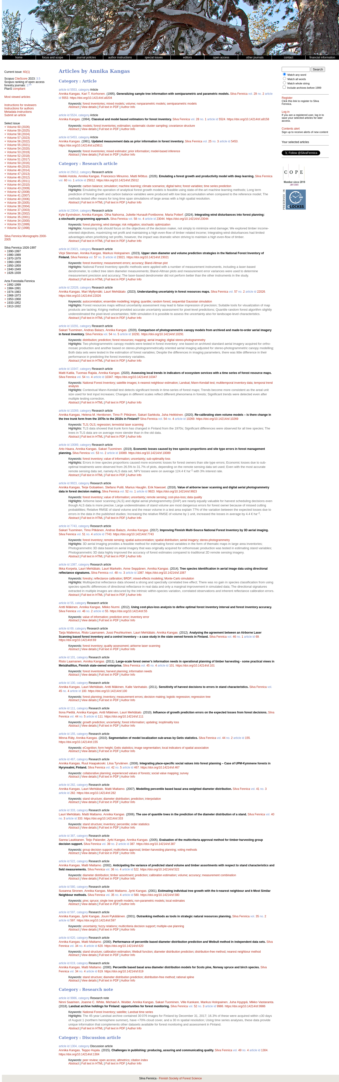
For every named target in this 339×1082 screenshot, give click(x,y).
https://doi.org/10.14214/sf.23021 (148, 257)
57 (95, 257)
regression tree (200, 696)
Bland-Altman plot (156, 263)
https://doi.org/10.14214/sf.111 (123, 716)
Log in (286, 111)
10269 (190, 419)
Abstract (73, 107)
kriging (135, 301)
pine (85, 900)
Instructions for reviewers (20, 105)
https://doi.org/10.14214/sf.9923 (176, 491)
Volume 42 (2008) (18, 192)
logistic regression (178, 696)
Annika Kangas (69, 93)
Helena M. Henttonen (96, 414)
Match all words (296, 79)
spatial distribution (166, 540)
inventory (109, 696)
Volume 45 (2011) (18, 181)
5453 (234, 141)
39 (108, 844)
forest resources (122, 340)
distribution (90, 340)
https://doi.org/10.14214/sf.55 (128, 611)
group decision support (97, 849)
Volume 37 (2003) (18, 210)
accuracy (137, 263)
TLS (85, 424)
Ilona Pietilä (67, 712)
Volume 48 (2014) (18, 170)
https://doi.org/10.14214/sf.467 (160, 767)
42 (112, 767)
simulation (110, 186)
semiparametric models (182, 103)
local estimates (175, 900)
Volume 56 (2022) (18, 141)
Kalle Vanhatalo (136, 687)
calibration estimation (162, 875)
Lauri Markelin (112, 568)
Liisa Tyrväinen (117, 763)
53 (97, 453)
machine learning (130, 186)
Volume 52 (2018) (18, 155)
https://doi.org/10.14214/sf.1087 (165, 572)
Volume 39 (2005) (18, 202)
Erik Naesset (157, 487)
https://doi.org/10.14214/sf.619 (123, 971)
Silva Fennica (239, 93)
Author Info (128, 107)
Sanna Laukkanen (71, 840)
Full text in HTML (92, 202)
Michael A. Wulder (118, 1002)
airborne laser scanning (145, 646)
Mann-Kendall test (203, 382)
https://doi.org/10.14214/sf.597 (96, 920)
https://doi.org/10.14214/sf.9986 (245, 1006)
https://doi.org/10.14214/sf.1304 (79, 1054)
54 (110, 334)
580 (136, 895)
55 (106, 611)
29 (255, 93)
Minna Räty (66, 738)
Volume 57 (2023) (18, 137)
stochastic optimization (155, 224)
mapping (140, 340)
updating (151, 722)
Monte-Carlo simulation (179, 578)
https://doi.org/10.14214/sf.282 (96, 793)
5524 (222, 119)
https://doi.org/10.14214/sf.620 (123, 946)
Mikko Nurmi (110, 607)
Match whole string (298, 83)
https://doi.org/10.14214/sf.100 (107, 691)
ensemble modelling (116, 301)
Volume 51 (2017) (18, 159)
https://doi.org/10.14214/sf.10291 (162, 334)
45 (148, 665)
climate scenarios (153, 186)
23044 (160, 218)
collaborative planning (97, 773)
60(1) (26, 72)
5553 (65, 98)
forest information (133, 722)
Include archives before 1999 (304, 87)
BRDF (127, 578)
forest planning (92, 224)
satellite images (127, 382)
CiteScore (21, 78)
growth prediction (93, 722)
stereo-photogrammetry (215, 540)
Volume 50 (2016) (18, 163)
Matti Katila (66, 373)
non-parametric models (149, 900)
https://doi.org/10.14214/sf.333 (103, 818)
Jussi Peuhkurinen (119, 632)
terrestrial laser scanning (127, 424)
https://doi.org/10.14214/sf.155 (78, 742)
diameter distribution (116, 798)
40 (272, 814)
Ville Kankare (190, 1002)
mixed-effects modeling (148, 578)
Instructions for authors (19, 108)
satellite (121, 1012)
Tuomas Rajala (86, 373)
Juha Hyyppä (238, 1002)
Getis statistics (123, 747)
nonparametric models (151, 103)
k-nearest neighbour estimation (158, 382)
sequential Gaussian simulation (192, 301)
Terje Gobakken (92, 487)
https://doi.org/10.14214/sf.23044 (187, 218)
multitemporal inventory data (234, 382)
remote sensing (156, 497)
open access (107, 1060)
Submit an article (15, 115)
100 (84, 691)
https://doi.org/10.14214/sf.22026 (80, 295)
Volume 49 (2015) (18, 166)
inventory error (139, 617)
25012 (91, 180)
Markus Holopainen (116, 253)
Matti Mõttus (138, 176)
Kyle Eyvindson (69, 214)
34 (76, 946)
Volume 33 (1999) (18, 224)
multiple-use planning (170, 926)
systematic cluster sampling (149, 125)
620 (100, 946)
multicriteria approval (126, 849)
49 (239, 1050)
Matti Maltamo (115, 789)
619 (100, 971)
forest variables (192, 186)
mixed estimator (116, 151)
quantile (146, 301)
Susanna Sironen (71, 891)
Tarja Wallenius (69, 632)
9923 (151, 491)
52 (127, 491)
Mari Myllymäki (92, 291)
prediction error (119, 617)
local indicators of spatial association (185, 747)
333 (80, 818)
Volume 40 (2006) (18, 199)
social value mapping (164, 773)
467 (136, 767)
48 (115, 572)
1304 (264, 1050)
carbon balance (92, 186)
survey (184, 773)
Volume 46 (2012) (18, 177)
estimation (123, 125)
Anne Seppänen (134, 568)
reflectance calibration (108, 578)
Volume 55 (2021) (18, 145)
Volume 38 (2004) (18, 206)
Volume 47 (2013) (18, 174)
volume (130, 103)
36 (112, 869)
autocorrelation (92, 301)
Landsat (184, 382)
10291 (136, 334)
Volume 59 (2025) (18, 130)
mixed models (115, 103)
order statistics (140, 824)
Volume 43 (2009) (18, 188)
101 (171, 665)
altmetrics (123, 1060)
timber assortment (121, 875)
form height (105, 747)
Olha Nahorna (114, 214)
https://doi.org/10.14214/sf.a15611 (81, 145)
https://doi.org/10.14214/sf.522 (159, 869)
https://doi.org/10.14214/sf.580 (159, 895)
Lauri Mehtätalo (115, 291)
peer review (90, 1060)
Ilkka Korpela (68, 568)
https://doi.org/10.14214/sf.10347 (136, 377)
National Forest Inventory (99, 382)
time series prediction (217, 186)
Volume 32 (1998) (18, 228)
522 (136, 869)
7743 (108, 534)
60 (65, 180)
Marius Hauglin (135, 487)
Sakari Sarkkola (149, 414)
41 (257, 789)
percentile (123, 824)
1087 (140, 572)
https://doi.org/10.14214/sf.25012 (118, 180)
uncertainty (138, 458)
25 (209, 141)
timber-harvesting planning (159, 849)
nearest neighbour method (244, 951)
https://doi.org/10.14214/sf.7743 (133, 534)
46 (83, 611)
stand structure (92, 798)
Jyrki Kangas (116, 840)
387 (132, 844)
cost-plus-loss (177, 497)
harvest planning (116, 671)
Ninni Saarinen (69, 1002)
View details (89, 107)
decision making (154, 696)
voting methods (187, 849)
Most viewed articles (17, 97)
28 (197, 119)
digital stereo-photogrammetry (186, 340)
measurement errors (117, 263)
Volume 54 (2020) (18, 148)
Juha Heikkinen (172, 414)
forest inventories (93, 103)
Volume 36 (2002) (18, 213)
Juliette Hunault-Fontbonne (144, 214)
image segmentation (147, 747)
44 (76, 716)
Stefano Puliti (114, 487)
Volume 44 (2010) (18, 184)
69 (257, 636)
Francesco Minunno (115, 176)
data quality (194, 497)
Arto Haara (66, 449)
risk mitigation (131, 224)
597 (72, 920)
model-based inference (165, 151)
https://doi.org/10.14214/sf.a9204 (91, 98)
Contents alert (291, 128)
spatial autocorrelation (139, 540)
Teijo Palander (95, 840)
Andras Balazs (94, 330)
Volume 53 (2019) (18, 152)
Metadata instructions (18, 111)
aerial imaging (156, 340)
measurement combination (219, 875)
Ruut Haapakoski (93, 763)
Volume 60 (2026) (18, 127)
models (87, 125)
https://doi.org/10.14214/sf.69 (77, 640)
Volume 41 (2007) (18, 195)
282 (72, 793)
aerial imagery (189, 540)
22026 (261, 291)
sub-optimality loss (158, 458)
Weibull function (142, 951)
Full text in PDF (109, 107)
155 (247, 738)
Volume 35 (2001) (18, 217)
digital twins (173, 186)
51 (83, 534)
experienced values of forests (131, 773)
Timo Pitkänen (94, 530)
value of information (116, 458)
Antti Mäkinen (68, 607)
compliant (19, 88)
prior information (138, 151)
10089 (123, 453)
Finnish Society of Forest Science (180, 1078)
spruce (94, 900)
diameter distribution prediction (173, 951)
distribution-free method (210, 951)
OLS (92, 424)
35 (112, 895)
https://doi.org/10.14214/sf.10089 (149, 453)
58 (135, 218)
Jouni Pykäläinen (113, 916)
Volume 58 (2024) (18, 134)
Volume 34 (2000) (18, 220)
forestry (87, 578)
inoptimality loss (169, 722)
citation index (139, 1060)
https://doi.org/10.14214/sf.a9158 (248, 119)
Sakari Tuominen (70, 330)
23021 (121, 257)
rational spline (185, 977)
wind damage (111, 224)
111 (100, 716)
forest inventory (92, 263)
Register (287, 98)
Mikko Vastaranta (261, 1002)
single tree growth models (116, 900)
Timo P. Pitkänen (124, 414)
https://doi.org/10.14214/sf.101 (195, 665)
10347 (109, 377)
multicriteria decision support (136, 926)
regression (104, 424)
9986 (220, 1006)
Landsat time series (140, 1012)
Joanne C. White (92, 1002)
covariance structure (182, 125)
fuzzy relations (107, 926)
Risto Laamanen (93, 632)
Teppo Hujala (90, 1050)
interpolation (153, 798)
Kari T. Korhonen (93, 93)
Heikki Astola (68, 176)
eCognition (89, 747)
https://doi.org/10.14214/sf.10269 (217, 419)
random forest (161, 301)
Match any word (296, 74)
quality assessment (116, 646)
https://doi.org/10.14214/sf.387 (155, 844)
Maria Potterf (174, 214)
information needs (140, 671)
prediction (104, 340)
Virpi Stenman (68, 253)
